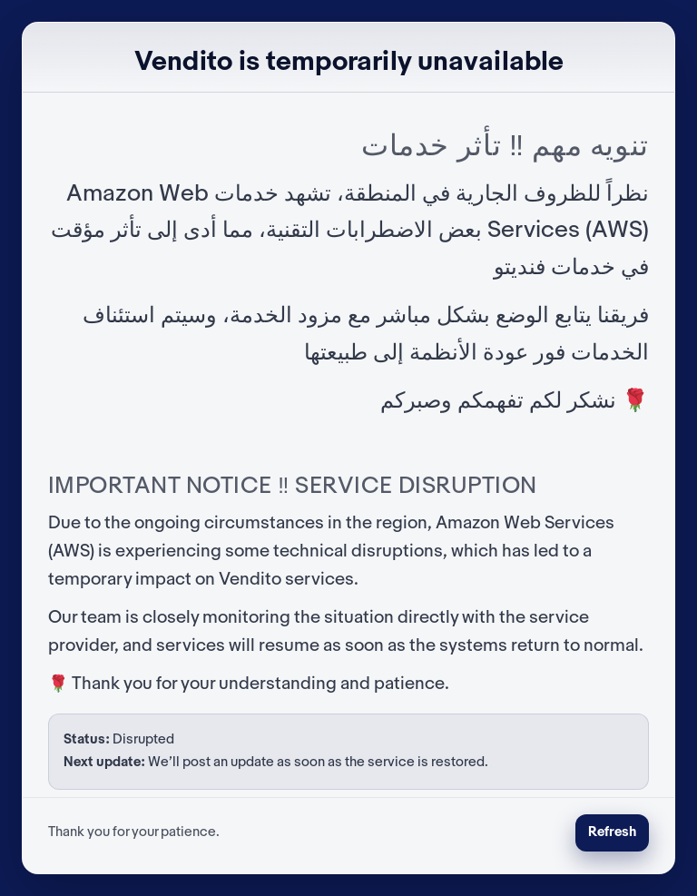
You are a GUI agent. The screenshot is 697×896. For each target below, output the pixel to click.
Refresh (612, 832)
